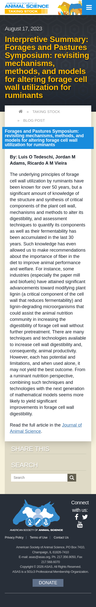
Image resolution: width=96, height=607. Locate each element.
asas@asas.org (39, 557)
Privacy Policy (14, 537)
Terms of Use (39, 537)
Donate (48, 582)
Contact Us (61, 537)
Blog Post (34, 120)
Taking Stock (46, 111)
